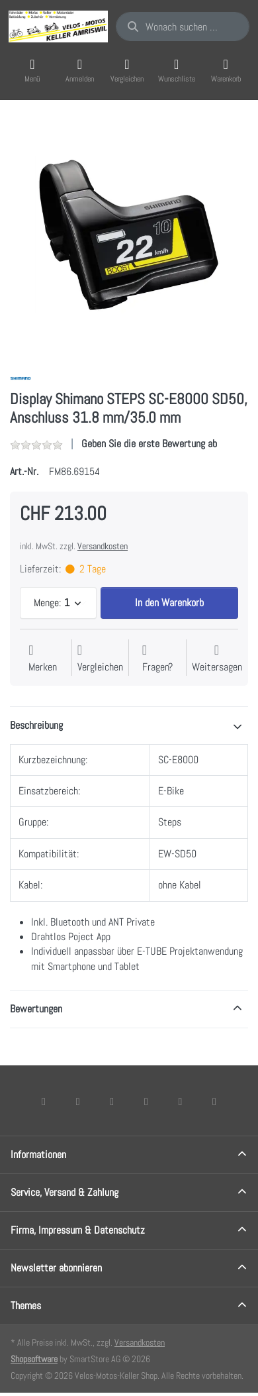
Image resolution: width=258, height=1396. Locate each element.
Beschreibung (36, 725)
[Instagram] (111, 1101)
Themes (26, 1306)
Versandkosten (102, 546)
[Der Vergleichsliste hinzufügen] (100, 658)
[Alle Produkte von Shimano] (20, 377)
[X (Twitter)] (78, 1101)
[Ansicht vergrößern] (129, 235)
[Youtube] (180, 1101)
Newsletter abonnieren (56, 1268)
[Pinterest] (214, 1101)
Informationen (38, 1154)
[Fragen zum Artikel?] (157, 658)
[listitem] (129, 235)
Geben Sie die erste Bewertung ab (149, 444)
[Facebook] (43, 1101)
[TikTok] (146, 1101)
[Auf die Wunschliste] (42, 658)
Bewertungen (36, 1009)
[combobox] (182, 26)
